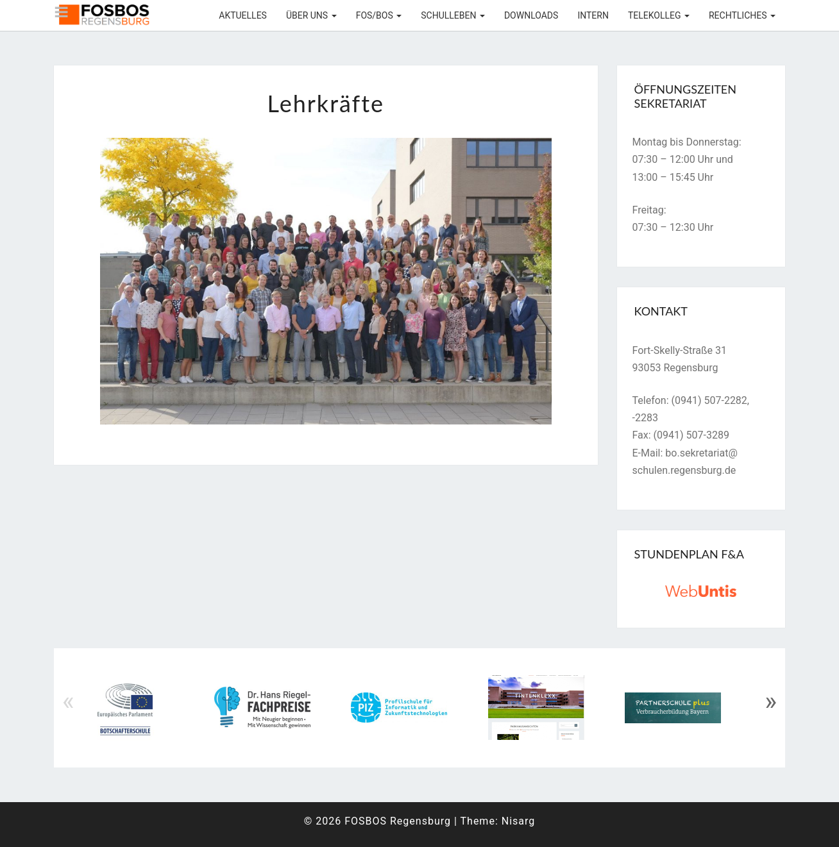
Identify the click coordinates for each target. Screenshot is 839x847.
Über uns (311, 15)
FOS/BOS (379, 15)
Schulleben (453, 15)
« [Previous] (68, 701)
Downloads (531, 15)
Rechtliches (742, 15)
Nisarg (519, 821)
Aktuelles (243, 15)
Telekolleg (659, 15)
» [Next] (771, 701)
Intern (593, 15)
